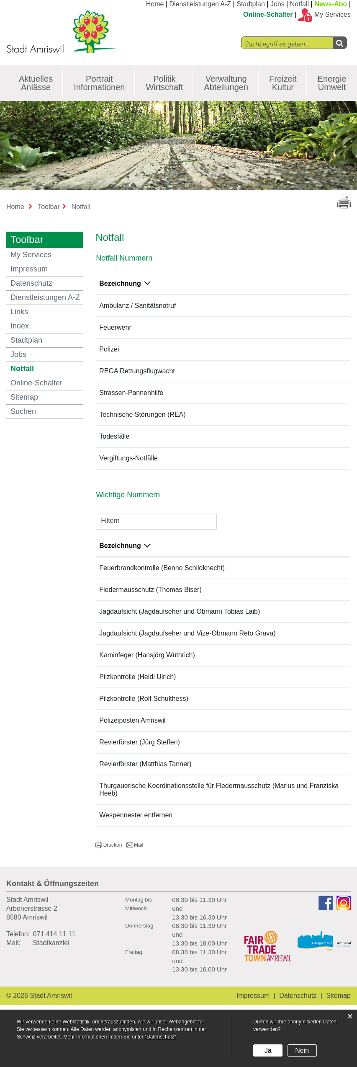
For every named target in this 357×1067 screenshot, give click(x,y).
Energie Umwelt (332, 83)
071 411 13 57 (309, 669)
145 (192, 472)
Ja (268, 1050)
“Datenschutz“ (160, 1037)
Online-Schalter (268, 14)
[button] (108, 859)
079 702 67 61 (309, 712)
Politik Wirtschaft (164, 83)
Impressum (29, 269)
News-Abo (330, 4)
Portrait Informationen (99, 83)
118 (192, 327)
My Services (30, 255)
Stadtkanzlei (51, 957)
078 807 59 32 (309, 756)
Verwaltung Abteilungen (226, 83)
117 (192, 348)
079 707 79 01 (309, 647)
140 (192, 392)
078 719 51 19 (309, 778)
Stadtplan (250, 4)
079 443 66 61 (309, 625)
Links (19, 311)
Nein (302, 1050)
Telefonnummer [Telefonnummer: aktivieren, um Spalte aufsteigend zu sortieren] (212, 283)
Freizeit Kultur (283, 83)
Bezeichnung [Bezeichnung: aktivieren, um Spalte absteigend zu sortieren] (120, 283)
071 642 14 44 (309, 691)
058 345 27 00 (309, 734)
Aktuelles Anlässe (36, 83)
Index (19, 326)
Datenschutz (31, 283)
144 (192, 305)
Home (155, 4)
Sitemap (24, 397)
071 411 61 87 (309, 582)
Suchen (23, 411)
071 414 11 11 (54, 948)
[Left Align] (340, 43)
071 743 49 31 (309, 603)
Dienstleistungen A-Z (200, 4)
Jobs (277, 4)
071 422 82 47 (309, 799)
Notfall (299, 4)
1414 (194, 370)
